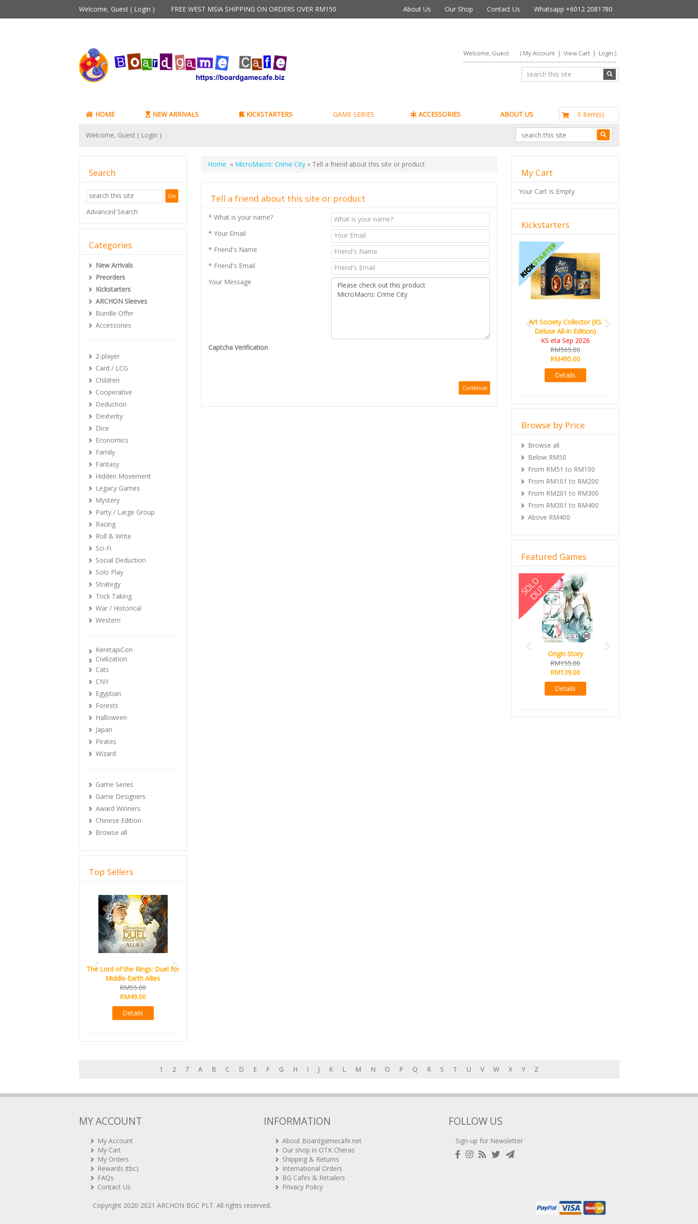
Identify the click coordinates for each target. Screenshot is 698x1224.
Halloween (111, 717)
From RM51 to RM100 (561, 469)
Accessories (113, 325)
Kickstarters (113, 289)
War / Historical (118, 608)
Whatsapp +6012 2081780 (573, 9)
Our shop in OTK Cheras (318, 1150)
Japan (104, 729)
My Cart (109, 1150)
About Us (417, 9)
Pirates (106, 741)
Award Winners (118, 808)
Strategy (108, 584)
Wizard (106, 753)
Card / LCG (112, 368)
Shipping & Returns (310, 1159)
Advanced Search (112, 211)
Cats (102, 669)
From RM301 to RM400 (563, 505)
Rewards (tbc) (118, 1168)
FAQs (105, 1177)
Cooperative (114, 392)
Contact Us (503, 9)
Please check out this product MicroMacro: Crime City (410, 308)
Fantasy (107, 464)
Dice (102, 428)
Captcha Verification (238, 347)
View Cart (577, 53)
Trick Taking (114, 596)
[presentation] (401, 361)
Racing (105, 524)
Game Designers (121, 796)
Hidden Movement (123, 476)
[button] (93, 960)
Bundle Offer (115, 313)
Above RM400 (549, 517)
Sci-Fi (103, 548)
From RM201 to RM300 (563, 493)
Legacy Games (118, 488)
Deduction (111, 404)
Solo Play (109, 572)
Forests (107, 705)
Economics (112, 440)
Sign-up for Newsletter (489, 1140)
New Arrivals (114, 265)
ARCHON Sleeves (121, 301)
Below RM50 (547, 457)
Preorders (110, 277)
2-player (108, 356)
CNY (102, 681)
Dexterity (109, 416)
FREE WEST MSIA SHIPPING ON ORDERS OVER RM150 (253, 9)
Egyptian (108, 693)
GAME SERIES (353, 114)
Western (108, 620)
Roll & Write (113, 536)
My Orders (113, 1159)
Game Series (115, 784)
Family (105, 452)
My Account (539, 53)
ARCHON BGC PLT (185, 1205)
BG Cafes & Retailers (313, 1177)
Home (217, 164)
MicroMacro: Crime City (270, 164)
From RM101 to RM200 (563, 481)
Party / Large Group (125, 512)
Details (132, 1012)
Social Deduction (121, 560)
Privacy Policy (302, 1186)
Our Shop (459, 9)
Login (142, 9)
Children (108, 380)
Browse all (111, 832)
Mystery (108, 500)
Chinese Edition (118, 820)
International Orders (312, 1168)
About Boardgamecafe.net (322, 1140)
